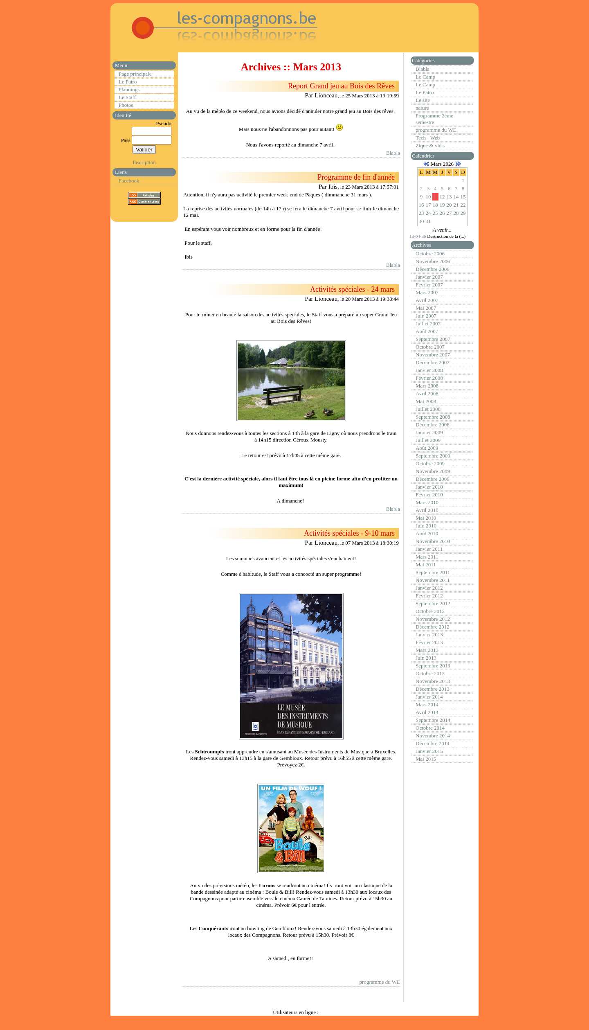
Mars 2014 (427, 704)
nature (422, 108)
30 (421, 221)
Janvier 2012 (429, 588)
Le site (423, 100)
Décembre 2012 (433, 627)
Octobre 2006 (430, 253)
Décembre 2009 (433, 479)
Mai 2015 (426, 759)
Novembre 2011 (433, 580)
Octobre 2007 (430, 347)
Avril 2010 (427, 510)
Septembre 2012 (433, 603)
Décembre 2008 (433, 424)
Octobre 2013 (430, 673)
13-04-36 (418, 236)
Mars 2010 (427, 502)
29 (463, 213)
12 (442, 197)
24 (428, 213)
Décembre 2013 (433, 689)
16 (421, 205)
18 (435, 205)
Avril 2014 (427, 712)
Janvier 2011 (429, 549)
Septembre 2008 (433, 417)
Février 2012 (429, 596)
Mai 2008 (426, 401)
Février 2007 (429, 285)
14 (456, 197)
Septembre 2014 (433, 720)
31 (428, 221)
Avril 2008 (427, 393)
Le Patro (128, 82)
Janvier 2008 (429, 370)
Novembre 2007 (433, 355)
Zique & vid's (430, 145)
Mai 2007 (426, 308)
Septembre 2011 (433, 572)
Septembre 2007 (433, 339)
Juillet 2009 (428, 440)
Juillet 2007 (428, 323)
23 (421, 213)
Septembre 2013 (433, 666)
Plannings (129, 89)
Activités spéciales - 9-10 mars (349, 533)
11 (435, 197)
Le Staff (127, 97)
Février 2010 (429, 494)
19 (442, 205)
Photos (126, 105)
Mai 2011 (426, 564)
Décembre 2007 (433, 362)
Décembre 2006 (433, 269)
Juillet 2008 (428, 409)
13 (449, 197)
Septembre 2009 (433, 456)
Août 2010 (427, 533)
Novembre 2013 (433, 681)
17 (428, 205)
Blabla (393, 153)
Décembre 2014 (433, 743)
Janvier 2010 (429, 487)
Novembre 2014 (433, 735)
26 (442, 213)
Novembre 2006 (433, 261)
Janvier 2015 (429, 751)
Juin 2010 (426, 526)
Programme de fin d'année (356, 177)
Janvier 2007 (429, 277)
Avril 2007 (427, 300)
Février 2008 (429, 378)
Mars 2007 (427, 292)
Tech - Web (428, 138)
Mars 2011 (427, 557)
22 (463, 205)
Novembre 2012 (433, 619)
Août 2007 (427, 331)
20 (449, 205)
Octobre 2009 (430, 463)
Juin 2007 (426, 316)
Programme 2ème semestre (434, 119)
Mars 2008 (427, 386)
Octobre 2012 (430, 611)
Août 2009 (427, 448)
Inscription (144, 162)
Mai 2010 (426, 518)
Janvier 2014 (429, 697)
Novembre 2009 (433, 471)
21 (456, 205)
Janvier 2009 (429, 432)
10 (428, 197)
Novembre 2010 (433, 541)
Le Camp (425, 77)
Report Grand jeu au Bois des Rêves (341, 86)
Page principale (135, 74)
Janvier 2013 (429, 634)
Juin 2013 (426, 658)
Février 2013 (429, 642)
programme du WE (380, 982)
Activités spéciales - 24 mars (352, 289)
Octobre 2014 (430, 728)
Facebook (129, 181)
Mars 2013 (427, 650)
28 (456, 213)
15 (463, 197)
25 (435, 213)
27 (449, 213)
